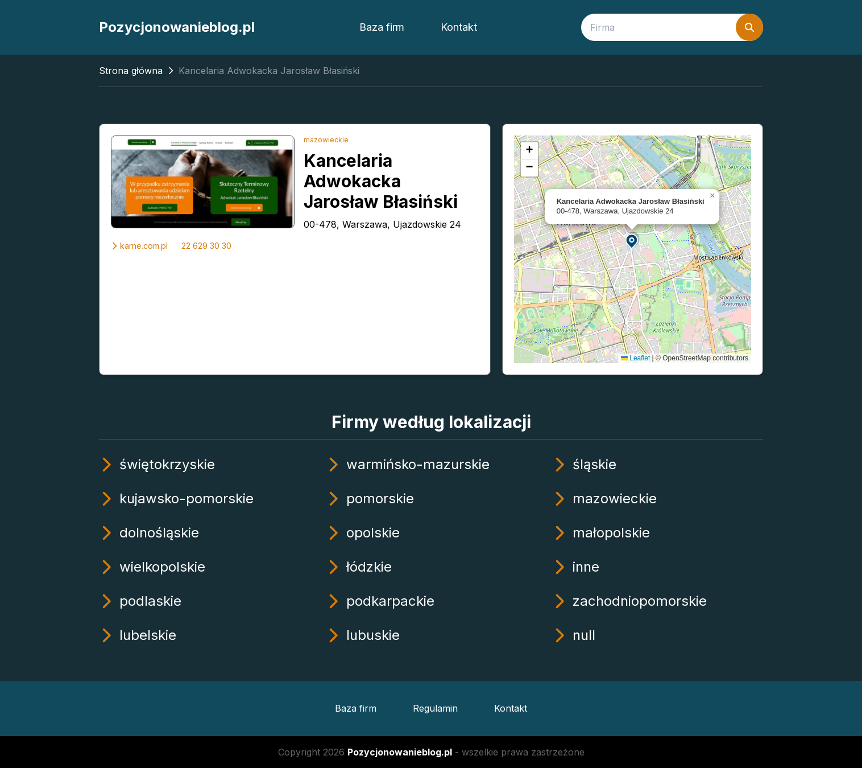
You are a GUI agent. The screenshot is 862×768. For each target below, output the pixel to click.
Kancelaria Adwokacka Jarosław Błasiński (381, 181)
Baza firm (381, 27)
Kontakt (459, 27)
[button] (632, 240)
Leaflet (635, 358)
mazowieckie (326, 139)
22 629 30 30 (206, 245)
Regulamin (435, 708)
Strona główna (131, 70)
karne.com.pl (139, 245)
